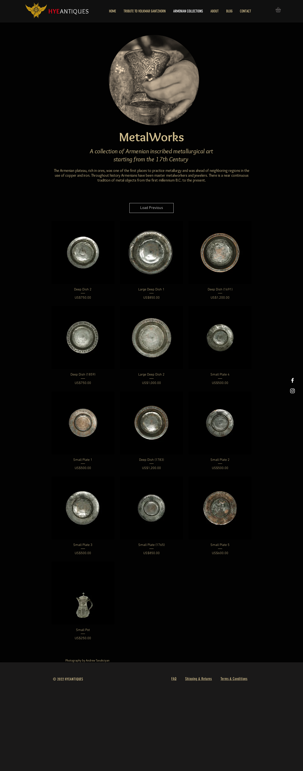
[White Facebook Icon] (292, 380)
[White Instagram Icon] (292, 391)
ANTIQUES (74, 11)
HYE (54, 11)
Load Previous (151, 208)
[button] (281, 9)
